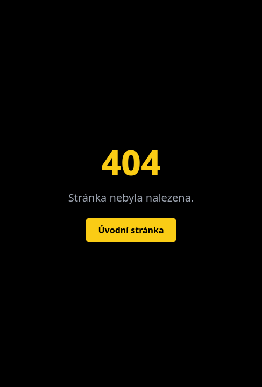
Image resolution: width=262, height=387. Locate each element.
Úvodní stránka (131, 230)
